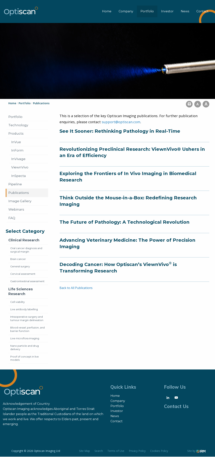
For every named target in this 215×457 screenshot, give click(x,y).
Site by (196, 451)
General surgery (20, 266)
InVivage (18, 159)
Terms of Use (115, 451)
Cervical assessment (22, 273)
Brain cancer (18, 259)
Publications (18, 193)
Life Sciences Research (20, 291)
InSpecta (18, 176)
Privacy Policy (137, 451)
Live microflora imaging (24, 338)
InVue (16, 142)
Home (106, 11)
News (185, 11)
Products (16, 134)
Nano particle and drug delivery (24, 347)
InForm (17, 151)
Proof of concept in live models (24, 358)
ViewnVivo (19, 168)
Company (126, 11)
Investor (167, 11)
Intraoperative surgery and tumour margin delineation (26, 318)
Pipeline (15, 184)
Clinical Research (23, 240)
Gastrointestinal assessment (27, 281)
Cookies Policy (159, 451)
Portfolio (147, 11)
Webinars (16, 210)
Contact (202, 11)
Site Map (84, 451)
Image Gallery (19, 201)
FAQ (11, 218)
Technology (18, 125)
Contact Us (176, 407)
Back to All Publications (76, 288)
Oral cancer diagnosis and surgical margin (26, 250)
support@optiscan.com (121, 122)
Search (98, 451)
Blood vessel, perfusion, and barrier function (27, 329)
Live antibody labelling (24, 309)
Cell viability (17, 302)
